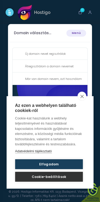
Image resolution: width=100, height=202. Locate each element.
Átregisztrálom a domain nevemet (45, 66)
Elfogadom (49, 164)
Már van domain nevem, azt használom (49, 79)
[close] (82, 96)
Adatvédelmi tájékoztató (33, 151)
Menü (76, 33)
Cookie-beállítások (49, 176)
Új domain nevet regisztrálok (41, 54)
